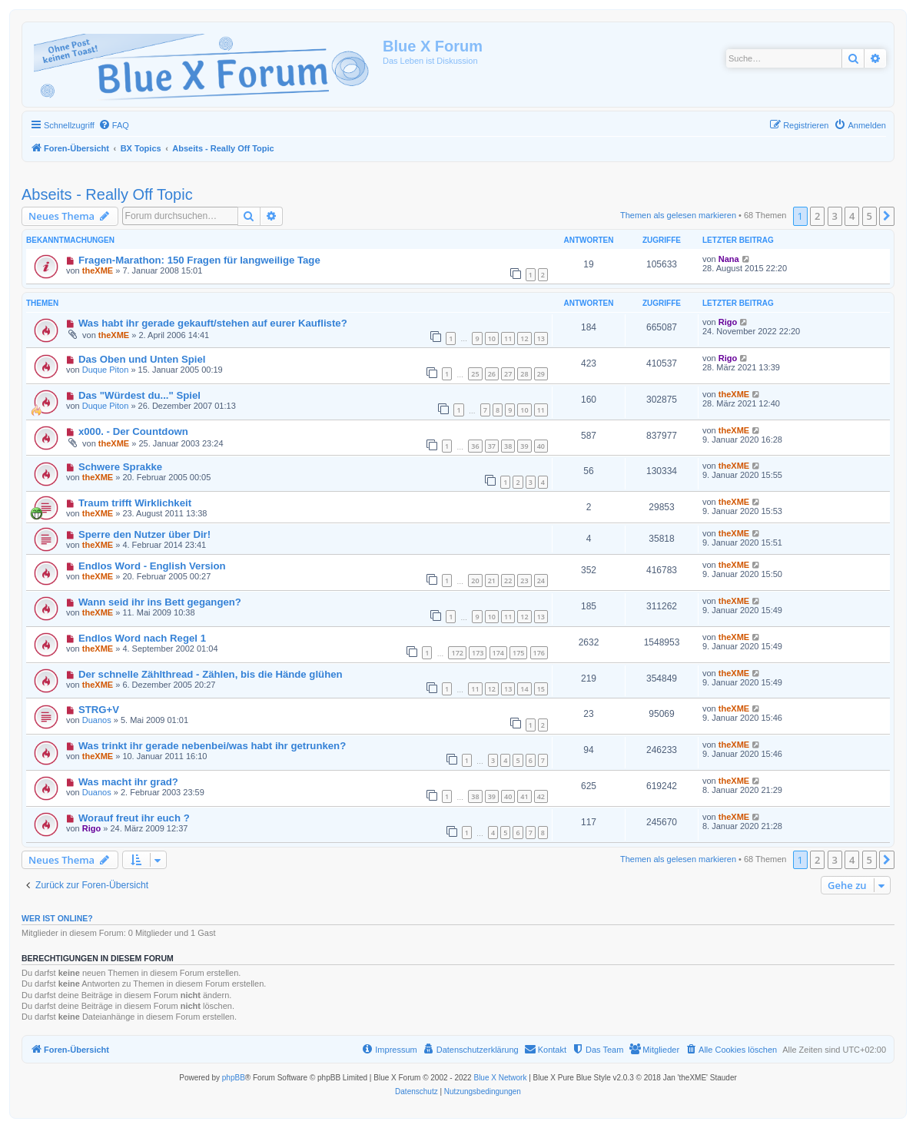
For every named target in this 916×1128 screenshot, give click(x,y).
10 (492, 338)
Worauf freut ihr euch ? (134, 818)
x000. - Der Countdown (133, 431)
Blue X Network (499, 1077)
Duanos (96, 720)
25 (475, 374)
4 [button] (852, 216)
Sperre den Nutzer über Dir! (144, 534)
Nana (729, 259)
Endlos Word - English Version (152, 566)
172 (457, 653)
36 (475, 446)
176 (539, 653)
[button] (886, 216)
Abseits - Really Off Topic (107, 194)
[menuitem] (113, 125)
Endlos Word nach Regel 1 (142, 638)
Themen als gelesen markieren (678, 215)
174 (498, 653)
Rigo (728, 322)
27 (508, 374)
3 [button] (835, 216)
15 (541, 689)
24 (541, 581)
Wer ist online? (57, 918)
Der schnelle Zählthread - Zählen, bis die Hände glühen (210, 674)
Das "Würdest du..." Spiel (139, 395)
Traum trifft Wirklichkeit (134, 503)
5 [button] (869, 216)
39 (524, 446)
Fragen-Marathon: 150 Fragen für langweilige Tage (199, 260)
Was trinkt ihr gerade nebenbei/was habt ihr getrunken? (212, 745)
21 (492, 581)
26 (492, 374)
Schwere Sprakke (120, 467)
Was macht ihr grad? (128, 782)
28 (524, 374)
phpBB (233, 1077)
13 (541, 338)
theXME (97, 270)
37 (492, 446)
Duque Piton (105, 369)
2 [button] (817, 216)
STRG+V (98, 709)
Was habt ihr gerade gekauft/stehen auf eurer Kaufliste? (212, 323)
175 (518, 653)
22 (508, 581)
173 (477, 653)
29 (541, 374)
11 (508, 338)
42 (541, 796)
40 (541, 446)
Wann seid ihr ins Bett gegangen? (159, 602)
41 (524, 796)
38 (508, 446)
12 (524, 338)
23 (524, 581)
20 (475, 581)
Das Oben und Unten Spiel (142, 359)
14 (524, 689)
